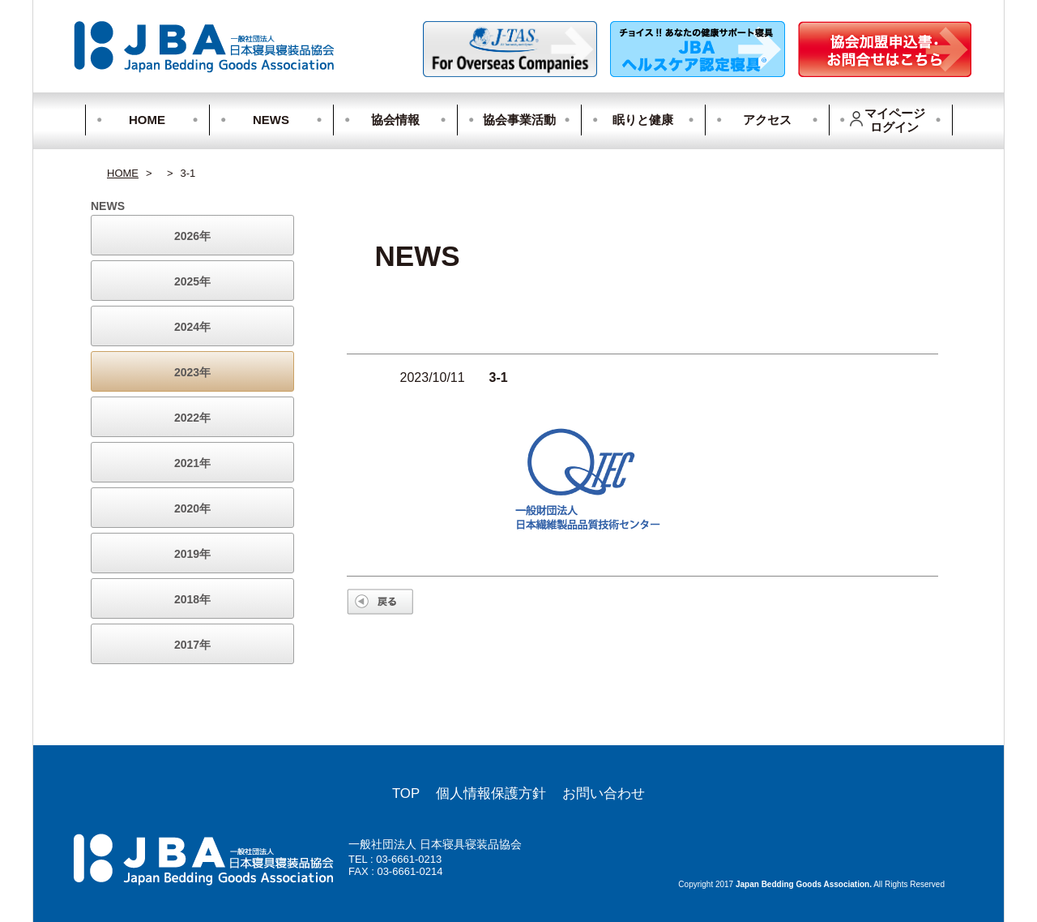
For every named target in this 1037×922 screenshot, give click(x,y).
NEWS (271, 120)
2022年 (192, 417)
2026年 (192, 235)
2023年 (192, 372)
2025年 (192, 281)
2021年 (192, 463)
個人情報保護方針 (491, 793)
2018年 (192, 599)
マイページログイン (887, 120)
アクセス (767, 120)
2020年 (192, 508)
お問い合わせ (603, 793)
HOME (147, 120)
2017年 (192, 644)
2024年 (192, 326)
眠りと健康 (642, 120)
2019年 (192, 553)
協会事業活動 (519, 120)
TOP (406, 793)
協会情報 (395, 120)
